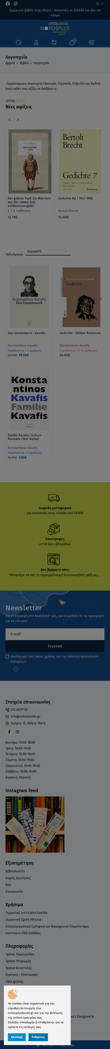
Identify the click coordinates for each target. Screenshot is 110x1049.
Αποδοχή (17, 1037)
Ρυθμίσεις (38, 1037)
